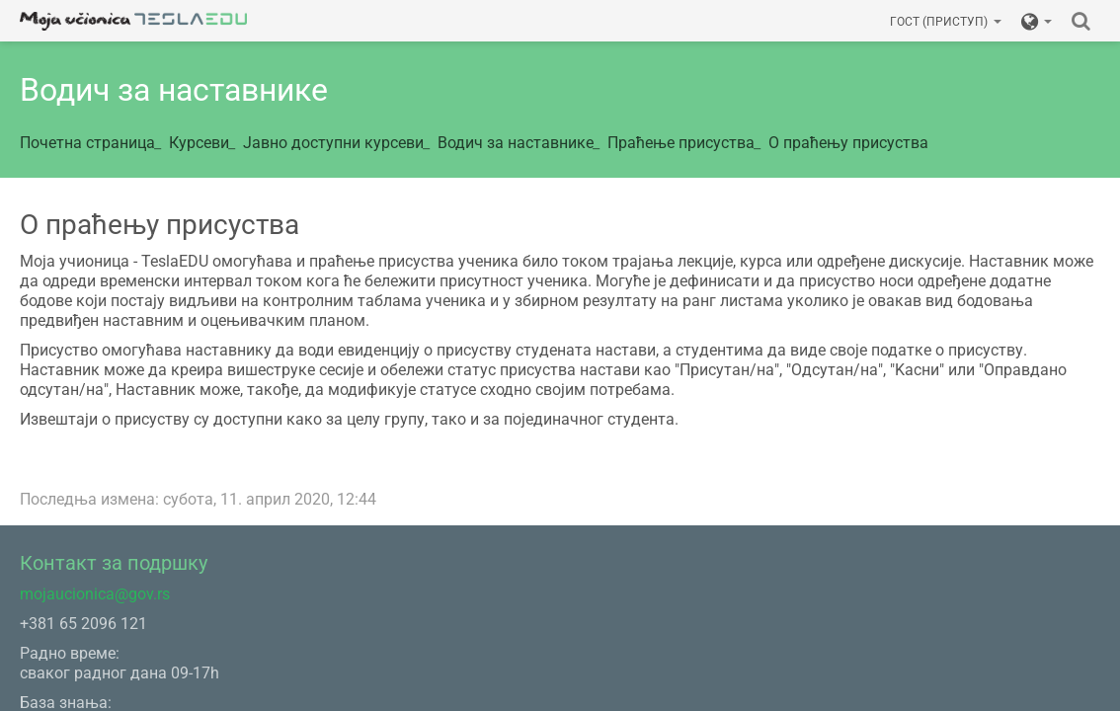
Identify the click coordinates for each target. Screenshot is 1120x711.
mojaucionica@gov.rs (95, 594)
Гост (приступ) (945, 22)
